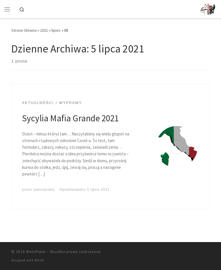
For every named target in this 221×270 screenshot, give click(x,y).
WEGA (39, 260)
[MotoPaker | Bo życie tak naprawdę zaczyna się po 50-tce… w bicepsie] (208, 8)
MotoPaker (36, 251)
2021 (44, 30)
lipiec (56, 30)
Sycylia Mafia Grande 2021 (70, 118)
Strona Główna (24, 30)
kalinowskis (44, 190)
